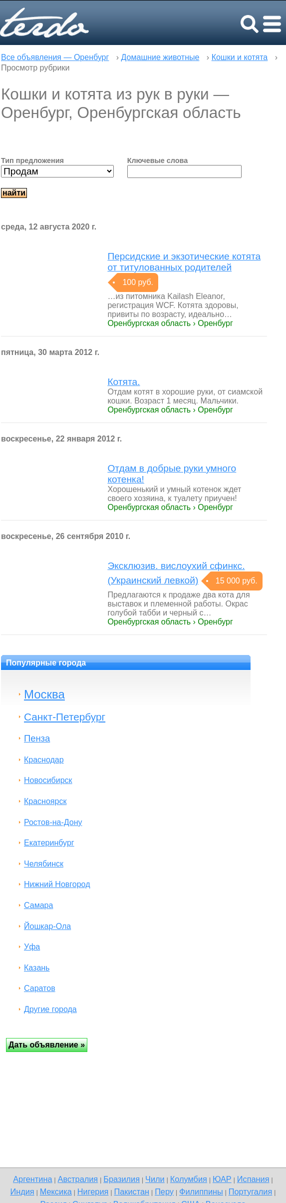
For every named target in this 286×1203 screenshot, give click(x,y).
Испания (253, 1179)
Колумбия (188, 1179)
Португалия (250, 1191)
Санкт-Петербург (64, 716)
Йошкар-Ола (47, 926)
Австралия (78, 1179)
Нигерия (93, 1191)
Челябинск (43, 864)
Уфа (32, 946)
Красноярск (45, 801)
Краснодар (44, 760)
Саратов (39, 988)
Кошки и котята (240, 57)
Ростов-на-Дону (53, 822)
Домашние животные (160, 57)
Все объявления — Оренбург (55, 57)
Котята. (123, 381)
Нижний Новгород (57, 884)
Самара (38, 905)
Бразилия (121, 1179)
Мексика (56, 1191)
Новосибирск (48, 780)
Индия (22, 1191)
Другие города (50, 1009)
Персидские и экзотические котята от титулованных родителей (184, 261)
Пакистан (131, 1191)
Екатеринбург (49, 842)
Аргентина (32, 1179)
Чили (155, 1179)
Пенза (37, 738)
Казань (36, 968)
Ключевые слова (157, 160)
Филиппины (201, 1191)
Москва (44, 694)
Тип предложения (32, 160)
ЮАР (222, 1179)
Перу (164, 1191)
